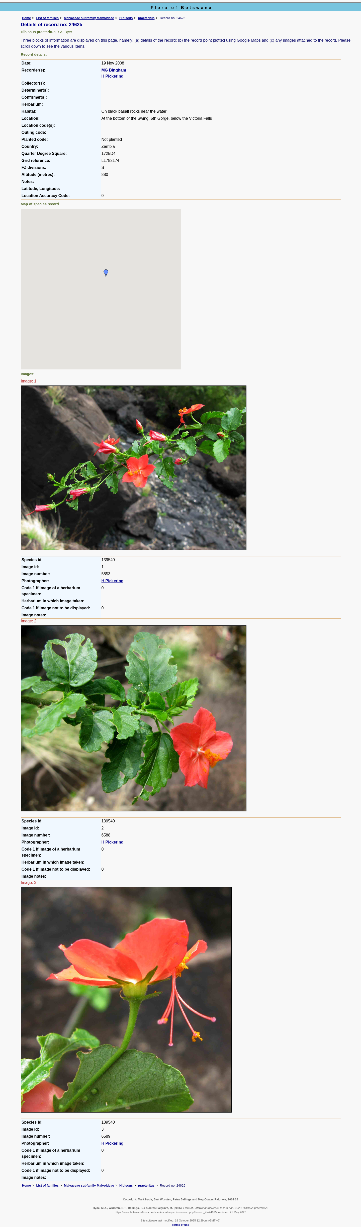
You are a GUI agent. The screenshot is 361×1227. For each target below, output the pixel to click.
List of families (47, 18)
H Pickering (113, 76)
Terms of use (180, 1224)
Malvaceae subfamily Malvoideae (89, 18)
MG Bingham (114, 70)
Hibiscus (126, 18)
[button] (106, 273)
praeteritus (146, 18)
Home (26, 18)
